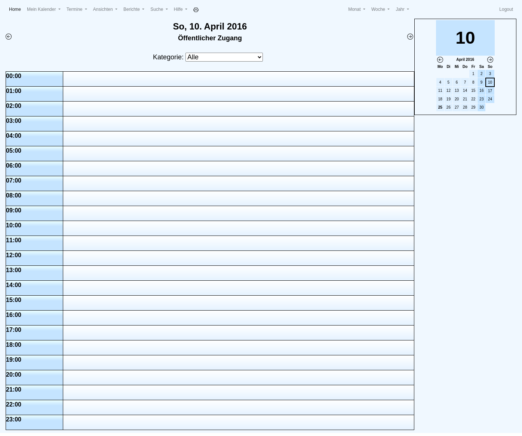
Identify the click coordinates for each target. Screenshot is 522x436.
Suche (157, 9)
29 (473, 107)
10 (490, 82)
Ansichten (103, 9)
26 (448, 107)
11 (440, 90)
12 (448, 90)
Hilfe (179, 9)
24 (490, 99)
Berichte (132, 9)
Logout (506, 9)
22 (473, 99)
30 (481, 107)
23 (481, 99)
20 (457, 99)
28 (465, 107)
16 (481, 90)
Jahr (401, 9)
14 (465, 90)
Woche (378, 9)
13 (457, 90)
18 (440, 99)
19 (448, 99)
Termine (75, 9)
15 (473, 90)
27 (457, 107)
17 (490, 91)
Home (16, 9)
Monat (355, 9)
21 (465, 99)
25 (440, 107)
